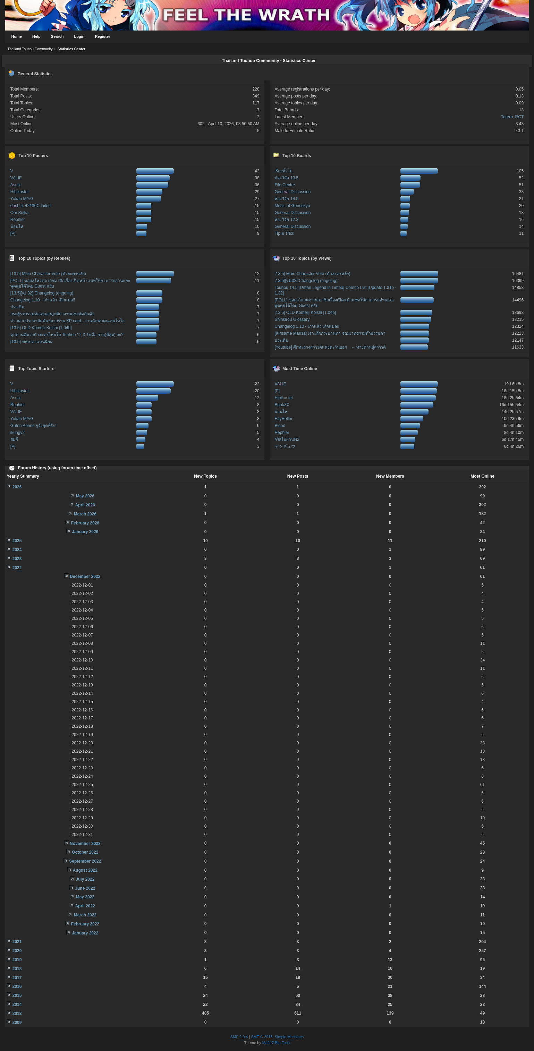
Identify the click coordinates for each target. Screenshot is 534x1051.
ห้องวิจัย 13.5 (286, 178)
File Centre (284, 184)
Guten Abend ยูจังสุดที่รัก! (33, 425)
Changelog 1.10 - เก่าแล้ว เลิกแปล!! (42, 300)
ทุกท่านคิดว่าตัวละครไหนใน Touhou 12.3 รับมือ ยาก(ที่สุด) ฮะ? (67, 334)
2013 (17, 1013)
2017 (17, 977)
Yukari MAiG (22, 198)
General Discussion (292, 191)
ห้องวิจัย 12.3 (286, 219)
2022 (17, 567)
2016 (17, 986)
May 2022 (85, 897)
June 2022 (85, 888)
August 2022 (85, 870)
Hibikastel (19, 191)
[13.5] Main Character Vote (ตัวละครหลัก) (48, 273)
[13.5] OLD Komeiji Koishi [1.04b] (41, 327)
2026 (17, 487)
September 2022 (85, 861)
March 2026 (85, 514)
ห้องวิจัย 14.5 (286, 198)
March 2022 (85, 915)
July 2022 (85, 879)
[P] (13, 233)
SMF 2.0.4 (239, 1037)
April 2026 (85, 505)
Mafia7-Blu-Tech (276, 1043)
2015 (17, 995)
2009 (17, 1022)
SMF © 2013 (261, 1037)
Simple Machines (289, 1037)
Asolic (16, 184)
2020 (17, 950)
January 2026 (85, 531)
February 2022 (85, 924)
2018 (17, 968)
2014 (17, 1004)
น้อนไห (16, 226)
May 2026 (85, 496)
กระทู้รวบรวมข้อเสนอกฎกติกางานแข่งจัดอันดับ (52, 313)
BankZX (281, 404)
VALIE (16, 178)
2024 (17, 549)
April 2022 (85, 906)
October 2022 (85, 852)
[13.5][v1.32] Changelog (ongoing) (41, 293)
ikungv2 (17, 432)
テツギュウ (284, 446)
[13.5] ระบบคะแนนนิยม (31, 341)
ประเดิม (17, 307)
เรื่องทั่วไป (283, 171)
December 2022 (85, 576)
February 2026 (85, 523)
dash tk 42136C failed (30, 205)
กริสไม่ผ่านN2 (286, 439)
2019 (17, 959)
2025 (17, 540)
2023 (17, 558)
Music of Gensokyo (292, 205)
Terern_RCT (512, 116)
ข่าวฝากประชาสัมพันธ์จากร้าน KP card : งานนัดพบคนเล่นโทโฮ (67, 320)
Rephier (17, 219)
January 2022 (85, 933)
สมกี (14, 439)
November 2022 (85, 843)
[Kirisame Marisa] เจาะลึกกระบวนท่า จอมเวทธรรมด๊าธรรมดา (329, 333)
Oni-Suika (19, 212)
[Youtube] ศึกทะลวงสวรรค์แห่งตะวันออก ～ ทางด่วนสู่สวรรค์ (330, 347)
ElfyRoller (283, 418)
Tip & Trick (284, 233)
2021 (17, 941)
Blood (279, 425)
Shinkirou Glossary (292, 319)
